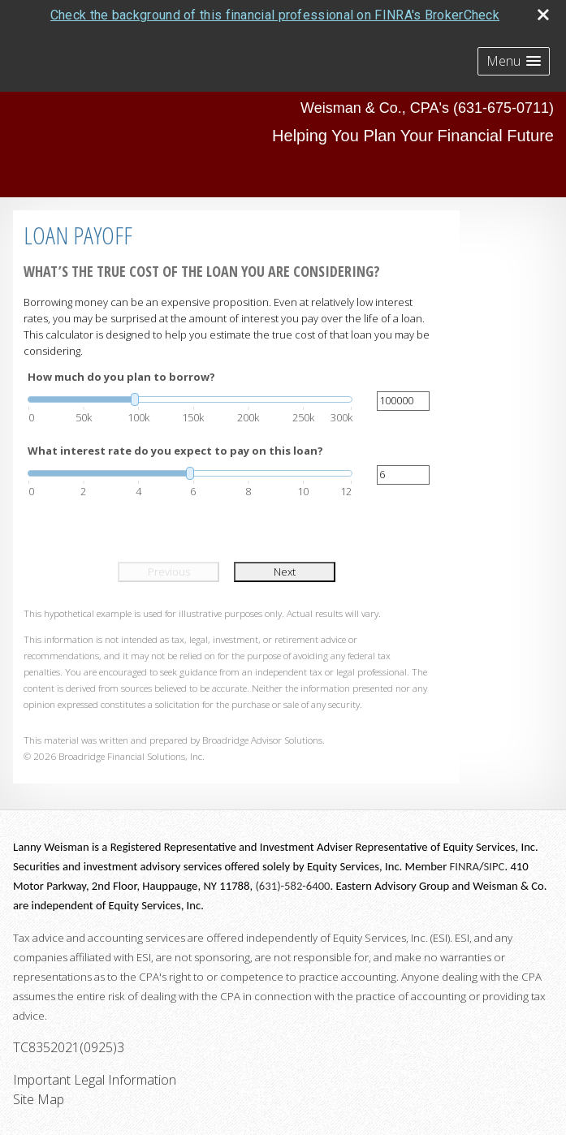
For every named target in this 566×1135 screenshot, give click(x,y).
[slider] (190, 399)
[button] (513, 61)
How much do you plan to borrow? (121, 376)
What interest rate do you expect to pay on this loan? (175, 450)
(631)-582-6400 (292, 885)
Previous (169, 571)
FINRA (464, 866)
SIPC (494, 866)
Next (285, 571)
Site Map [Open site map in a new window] (38, 1099)
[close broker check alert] (543, 14)
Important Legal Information (94, 1080)
